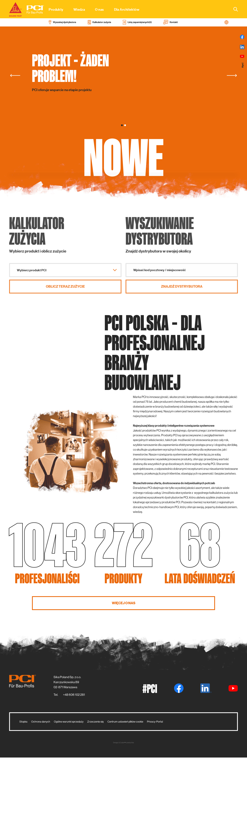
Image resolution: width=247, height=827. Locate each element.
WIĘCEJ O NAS (123, 672)
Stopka (23, 791)
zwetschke (130, 812)
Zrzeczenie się (95, 791)
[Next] (232, 75)
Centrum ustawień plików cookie (125, 791)
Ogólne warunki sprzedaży (68, 791)
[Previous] (15, 75)
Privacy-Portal (155, 791)
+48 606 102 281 (74, 764)
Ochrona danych (40, 791)
